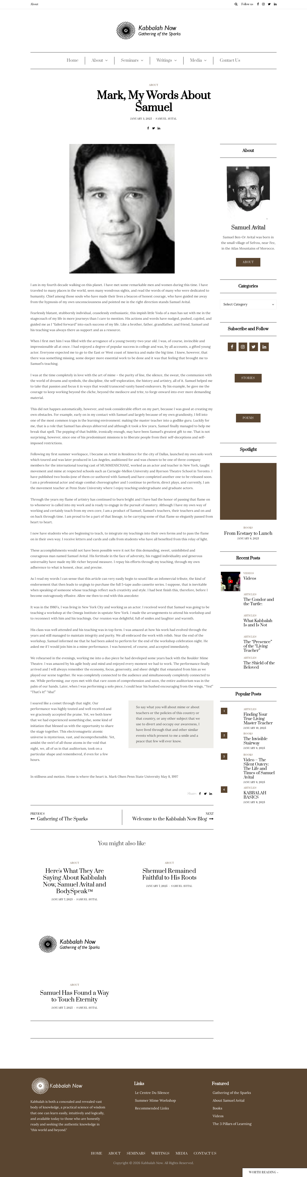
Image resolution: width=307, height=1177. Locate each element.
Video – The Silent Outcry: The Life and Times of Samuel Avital (259, 769)
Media (196, 60)
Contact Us (230, 60)
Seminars (130, 60)
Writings (164, 60)
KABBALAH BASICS (255, 795)
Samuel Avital (166, 118)
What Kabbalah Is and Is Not (258, 623)
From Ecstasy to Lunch (248, 533)
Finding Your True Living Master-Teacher (258, 719)
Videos (249, 573)
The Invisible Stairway (255, 741)
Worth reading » (263, 1172)
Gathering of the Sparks (232, 1092)
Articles (250, 594)
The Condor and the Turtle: (259, 602)
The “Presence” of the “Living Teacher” (258, 646)
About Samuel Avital (228, 1100)
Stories (248, 378)
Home (72, 60)
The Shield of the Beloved (259, 665)
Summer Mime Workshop (155, 1100)
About (34, 4)
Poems (248, 418)
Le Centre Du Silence (152, 1092)
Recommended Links (152, 1108)
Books (248, 527)
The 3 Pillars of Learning (232, 1124)
